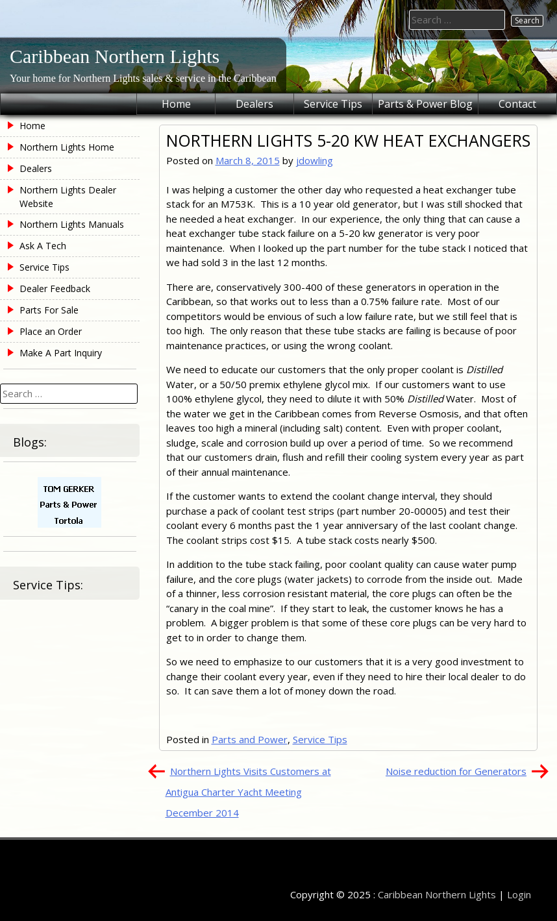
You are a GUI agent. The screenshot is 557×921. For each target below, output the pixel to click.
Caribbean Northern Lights (114, 56)
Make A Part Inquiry (60, 353)
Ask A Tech (42, 245)
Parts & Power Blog (425, 104)
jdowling (314, 160)
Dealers (254, 104)
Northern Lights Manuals (71, 224)
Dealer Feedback (54, 288)
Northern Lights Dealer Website (67, 197)
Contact (517, 104)
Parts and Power (250, 739)
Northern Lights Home (66, 147)
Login (519, 894)
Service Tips (333, 104)
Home (176, 104)
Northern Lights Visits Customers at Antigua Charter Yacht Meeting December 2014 (248, 792)
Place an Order (50, 331)
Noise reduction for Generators (456, 771)
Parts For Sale (49, 310)
